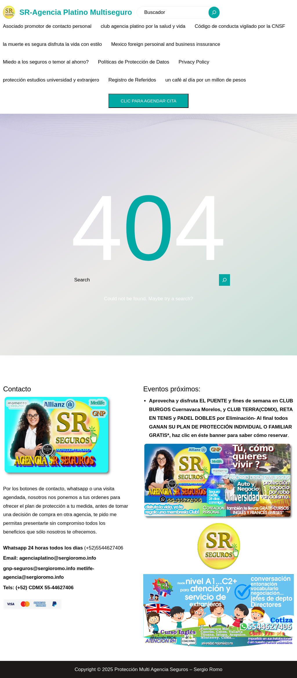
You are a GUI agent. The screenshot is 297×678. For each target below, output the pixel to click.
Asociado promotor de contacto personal (47, 26)
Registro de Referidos (132, 80)
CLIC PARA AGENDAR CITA (148, 100)
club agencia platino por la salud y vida (143, 26)
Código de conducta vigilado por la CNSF (240, 26)
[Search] (214, 12)
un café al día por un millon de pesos (205, 80)
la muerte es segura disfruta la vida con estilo (52, 44)
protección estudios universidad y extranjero (51, 80)
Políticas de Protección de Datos (133, 62)
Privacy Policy (193, 62)
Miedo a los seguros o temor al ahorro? (46, 62)
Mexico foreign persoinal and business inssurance (165, 44)
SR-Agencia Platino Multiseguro (75, 12)
